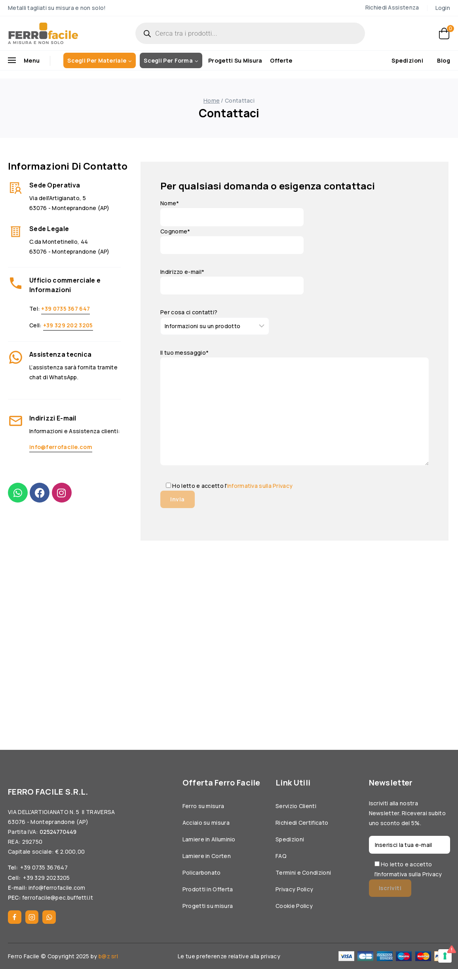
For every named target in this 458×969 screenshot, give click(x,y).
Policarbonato (201, 872)
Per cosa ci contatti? (188, 312)
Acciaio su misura (206, 822)
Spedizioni (407, 60)
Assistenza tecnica (60, 354)
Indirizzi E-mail (52, 418)
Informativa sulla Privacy (260, 485)
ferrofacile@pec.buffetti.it (57, 897)
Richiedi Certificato (302, 822)
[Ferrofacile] (43, 33)
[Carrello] (444, 33)
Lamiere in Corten (206, 856)
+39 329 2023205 (46, 877)
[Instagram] (32, 917)
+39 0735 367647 (44, 867)
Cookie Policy (294, 906)
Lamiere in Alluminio (209, 839)
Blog (443, 60)
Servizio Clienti (296, 806)
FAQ (281, 856)
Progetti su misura (235, 60)
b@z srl (108, 956)
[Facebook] (14, 917)
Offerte (281, 60)
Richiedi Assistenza (392, 7)
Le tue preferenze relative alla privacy (229, 956)
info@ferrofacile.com (60, 447)
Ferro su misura (203, 806)
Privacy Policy (294, 889)
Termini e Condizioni (303, 872)
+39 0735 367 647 (65, 308)
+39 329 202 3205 (68, 325)
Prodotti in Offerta (207, 889)
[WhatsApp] (49, 917)
